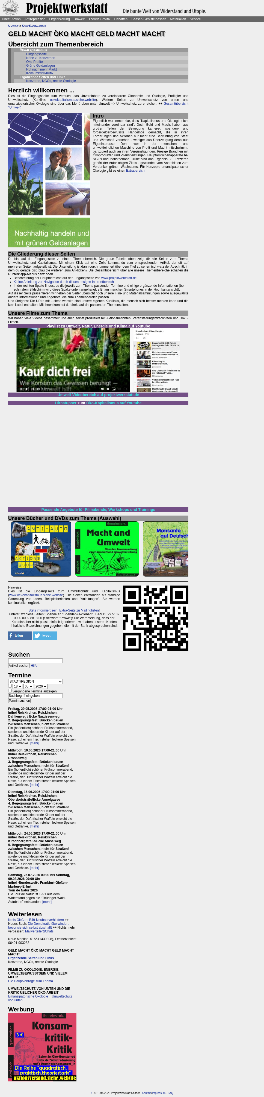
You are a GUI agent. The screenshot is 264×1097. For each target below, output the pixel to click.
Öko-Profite (34, 62)
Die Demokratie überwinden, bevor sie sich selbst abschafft (38, 925)
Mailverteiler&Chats (39, 931)
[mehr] (34, 743)
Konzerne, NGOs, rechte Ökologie (51, 81)
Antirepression (35, 19)
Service (195, 19)
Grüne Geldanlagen (40, 66)
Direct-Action (11, 19)
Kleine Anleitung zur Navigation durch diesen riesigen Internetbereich (64, 282)
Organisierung (59, 19)
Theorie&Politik (99, 19)
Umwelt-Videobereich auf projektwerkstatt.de (98, 395)
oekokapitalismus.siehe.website (73, 100)
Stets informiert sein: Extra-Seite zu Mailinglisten (64, 610)
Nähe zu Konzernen (40, 58)
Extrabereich (135, 170)
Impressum (158, 1093)
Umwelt (79, 19)
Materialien (178, 19)
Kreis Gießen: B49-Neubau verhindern (36, 920)
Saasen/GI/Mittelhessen (148, 19)
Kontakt (146, 1093)
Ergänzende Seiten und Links (31, 958)
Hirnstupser (66, 403)
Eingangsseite (36, 54)
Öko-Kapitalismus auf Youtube (114, 403)
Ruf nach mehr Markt (41, 69)
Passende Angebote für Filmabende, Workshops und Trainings (98, 509)
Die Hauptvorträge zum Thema (30, 981)
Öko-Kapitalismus (34, 26)
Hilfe (34, 666)
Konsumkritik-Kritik (39, 73)
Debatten (121, 19)
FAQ (170, 1093)
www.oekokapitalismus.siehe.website (36, 595)
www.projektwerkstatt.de (119, 278)
